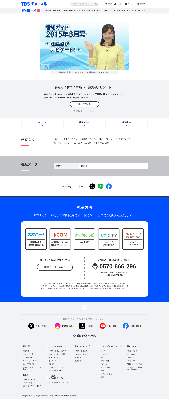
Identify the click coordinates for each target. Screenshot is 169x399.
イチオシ (120, 4)
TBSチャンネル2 (36, 10)
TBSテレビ (131, 351)
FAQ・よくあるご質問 (57, 354)
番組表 (110, 4)
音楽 (88, 10)
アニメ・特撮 (115, 10)
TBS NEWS (131, 357)
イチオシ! (52, 361)
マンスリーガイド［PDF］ (32, 386)
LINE (101, 186)
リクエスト (99, 72)
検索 (96, 4)
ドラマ (103, 351)
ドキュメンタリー (133, 10)
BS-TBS (130, 354)
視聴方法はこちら (53, 267)
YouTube (112, 326)
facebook (109, 186)
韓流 (143, 10)
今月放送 (48, 10)
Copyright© (24, 396)
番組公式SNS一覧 (86, 335)
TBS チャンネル (34, 4)
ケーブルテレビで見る (31, 361)
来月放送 (56, 10)
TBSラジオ (131, 361)
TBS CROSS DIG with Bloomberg (135, 368)
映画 (123, 10)
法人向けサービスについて (58, 383)
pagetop (84, 307)
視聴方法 (142, 4)
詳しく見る (83, 104)
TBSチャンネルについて (58, 351)
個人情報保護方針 (55, 370)
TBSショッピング (133, 364)
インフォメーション (56, 357)
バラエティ (81, 10)
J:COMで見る (28, 357)
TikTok (90, 326)
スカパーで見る (29, 354)
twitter (92, 186)
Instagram (67, 326)
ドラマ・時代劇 (69, 10)
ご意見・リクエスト (56, 367)
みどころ (42, 122)
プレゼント (131, 4)
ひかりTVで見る (29, 364)
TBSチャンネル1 (26, 10)
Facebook (135, 326)
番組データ (84, 122)
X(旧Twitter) (42, 326)
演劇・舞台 (96, 10)
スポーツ (105, 10)
